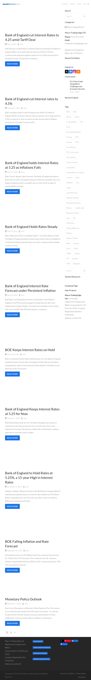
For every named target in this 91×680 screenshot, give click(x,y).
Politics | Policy (72, 238)
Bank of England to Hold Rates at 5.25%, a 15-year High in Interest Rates (29, 477)
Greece (69, 177)
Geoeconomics (72, 162)
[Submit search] (84, 16)
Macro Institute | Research (40, 653)
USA (68, 263)
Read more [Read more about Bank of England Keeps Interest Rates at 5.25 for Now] (12, 438)
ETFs (77, 137)
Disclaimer (82, 677)
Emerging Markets (73, 132)
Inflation (69, 182)
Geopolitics (70, 167)
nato (68, 218)
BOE (68, 112)
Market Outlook (72, 198)
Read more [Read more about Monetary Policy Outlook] (12, 623)
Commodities (71, 122)
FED (77, 142)
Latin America (71, 193)
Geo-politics (71, 157)
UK (67, 258)
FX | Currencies (72, 152)
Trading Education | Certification (42, 647)
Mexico (69, 208)
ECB (68, 127)
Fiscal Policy (71, 147)
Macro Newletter (38, 641)
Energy (69, 137)
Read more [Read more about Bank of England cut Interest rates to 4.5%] (12, 128)
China (76, 117)
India (77, 177)
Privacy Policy (81, 673)
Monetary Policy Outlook (23, 599)
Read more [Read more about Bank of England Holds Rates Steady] (12, 251)
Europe (69, 142)
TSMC (68, 253)
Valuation (76, 263)
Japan (68, 187)
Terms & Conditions (67, 673)
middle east (79, 208)
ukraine (75, 258)
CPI (81, 122)
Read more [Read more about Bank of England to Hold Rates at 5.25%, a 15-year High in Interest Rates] (12, 506)
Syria (68, 248)
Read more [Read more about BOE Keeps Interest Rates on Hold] (12, 374)
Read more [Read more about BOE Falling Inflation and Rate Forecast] (12, 570)
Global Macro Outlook (75, 172)
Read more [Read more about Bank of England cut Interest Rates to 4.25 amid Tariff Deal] (12, 64)
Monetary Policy (72, 213)
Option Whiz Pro (73, 228)
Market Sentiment (73, 203)
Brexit (68, 117)
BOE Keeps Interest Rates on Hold (30, 350)
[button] (88, 4)
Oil (74, 218)
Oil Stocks (70, 223)
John (21, 44)
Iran (77, 182)
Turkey (77, 253)
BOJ (75, 112)
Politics (69, 233)
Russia (76, 243)
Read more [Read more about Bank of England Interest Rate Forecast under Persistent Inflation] (12, 315)
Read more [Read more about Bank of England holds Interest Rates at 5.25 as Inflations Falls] (12, 192)
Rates (68, 243)
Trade (75, 248)
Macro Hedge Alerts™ (76, 27)
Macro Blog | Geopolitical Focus (41, 659)
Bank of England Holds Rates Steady (31, 227)
